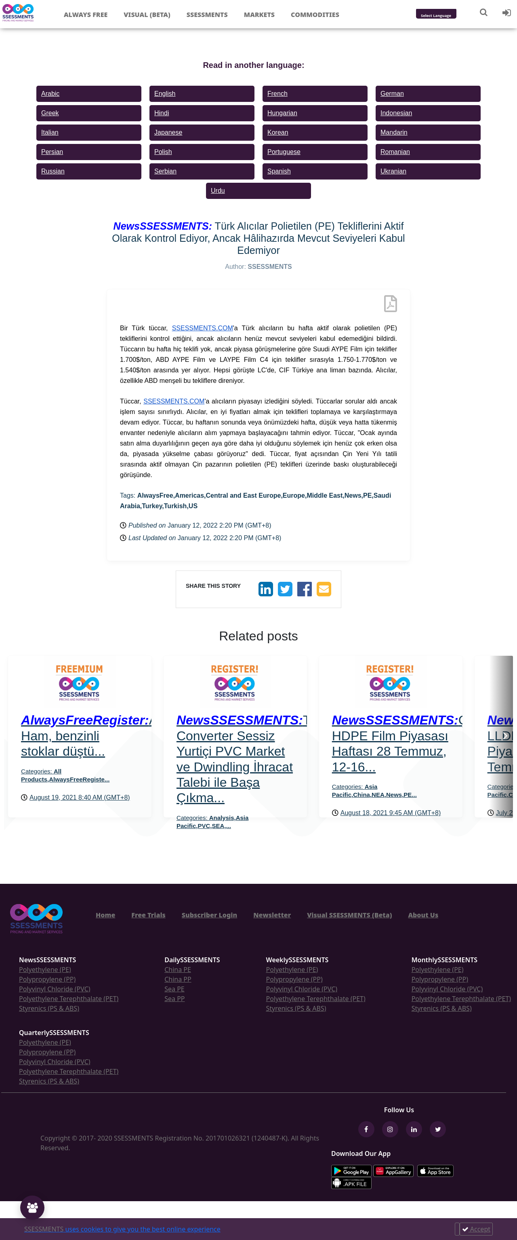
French (277, 93)
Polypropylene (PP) (47, 979)
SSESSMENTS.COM (202, 328)
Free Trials (148, 914)
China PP (177, 979)
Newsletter (272, 914)
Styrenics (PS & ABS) (49, 1008)
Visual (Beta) (147, 14)
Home (105, 914)
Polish (163, 151)
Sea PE (174, 988)
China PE (177, 969)
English (164, 93)
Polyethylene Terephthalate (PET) (68, 998)
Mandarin (394, 132)
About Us (423, 914)
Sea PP (174, 998)
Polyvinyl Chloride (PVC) (54, 988)
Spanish (279, 171)
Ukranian (393, 171)
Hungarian (282, 113)
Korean (277, 132)
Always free (85, 14)
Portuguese (284, 151)
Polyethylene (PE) (45, 969)
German (392, 93)
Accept (476, 1229)
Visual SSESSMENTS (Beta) (349, 914)
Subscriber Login (209, 914)
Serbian (165, 171)
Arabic (50, 93)
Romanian (395, 151)
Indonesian (396, 113)
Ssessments (207, 14)
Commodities (315, 14)
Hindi (161, 113)
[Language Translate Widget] (447, 16)
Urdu (218, 190)
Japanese (168, 132)
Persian (52, 151)
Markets (259, 14)
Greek (50, 113)
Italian (50, 132)
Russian (53, 171)
